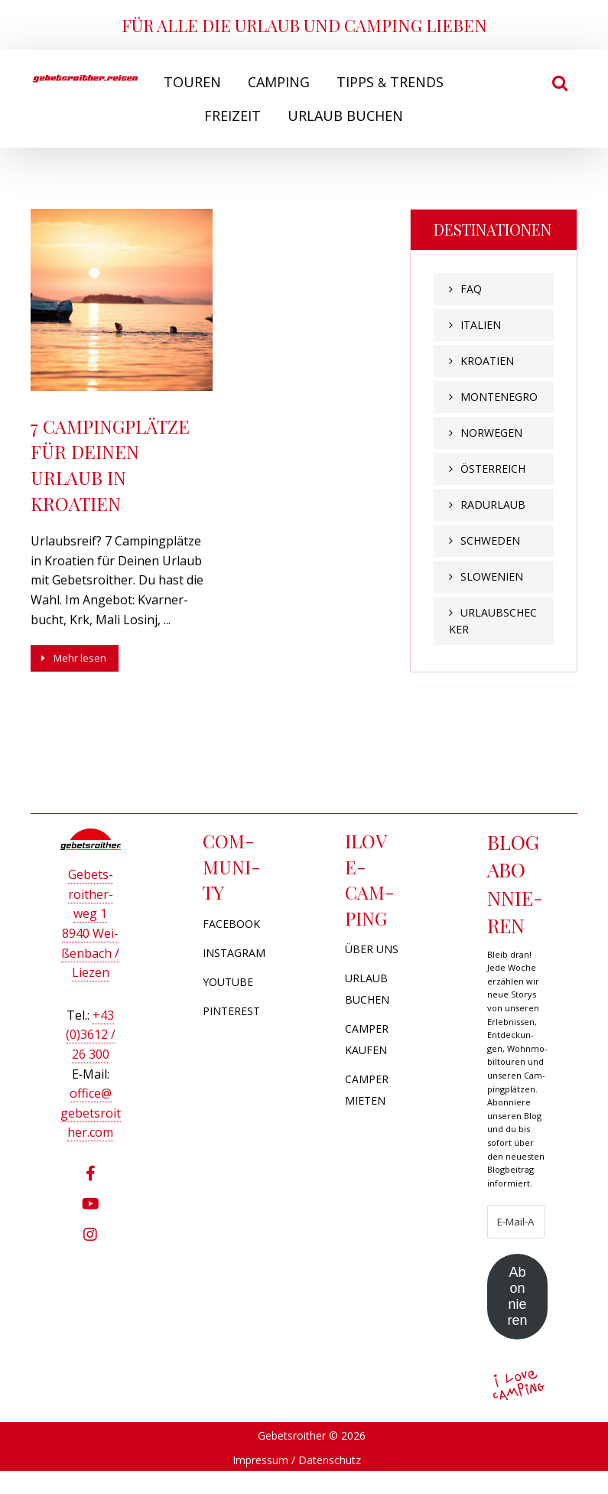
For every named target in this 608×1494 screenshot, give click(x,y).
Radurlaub (492, 504)
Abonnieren (517, 1312)
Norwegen (491, 432)
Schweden (490, 540)
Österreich (492, 468)
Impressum (260, 1483)
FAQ (471, 289)
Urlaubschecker (493, 620)
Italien (480, 324)
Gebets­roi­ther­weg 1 (90, 887)
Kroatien (487, 360)
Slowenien (491, 576)
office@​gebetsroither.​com (91, 1106)
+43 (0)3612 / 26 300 (90, 1028)
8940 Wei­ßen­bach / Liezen (90, 946)
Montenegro (499, 396)
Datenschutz (329, 1483)
